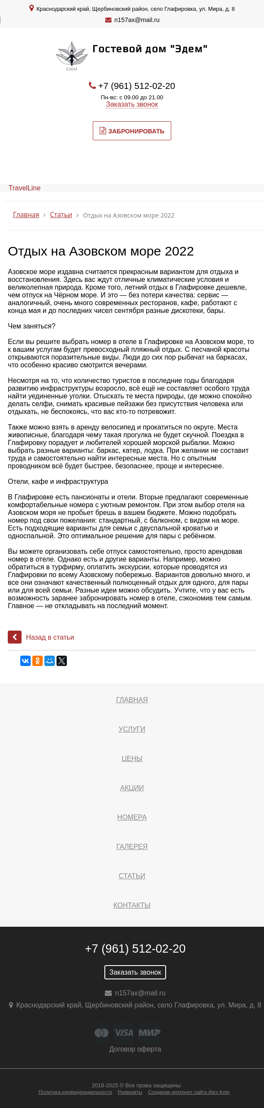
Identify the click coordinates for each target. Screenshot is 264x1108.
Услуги (132, 729)
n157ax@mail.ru (137, 19)
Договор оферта (135, 1049)
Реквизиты (130, 1092)
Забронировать (132, 131)
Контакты (132, 905)
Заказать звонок (132, 104)
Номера (132, 817)
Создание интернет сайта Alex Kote (188, 1092)
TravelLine (25, 188)
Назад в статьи (41, 637)
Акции (132, 788)
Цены (132, 758)
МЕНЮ (38, 163)
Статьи (61, 214)
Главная (26, 214)
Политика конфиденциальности (75, 1092)
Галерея (132, 846)
